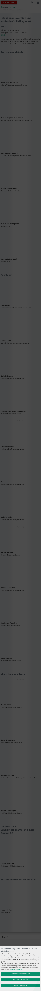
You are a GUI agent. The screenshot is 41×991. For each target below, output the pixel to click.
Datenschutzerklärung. (16, 969)
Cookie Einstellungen (20, 985)
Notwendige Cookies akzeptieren (20, 973)
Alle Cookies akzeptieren (20, 979)
